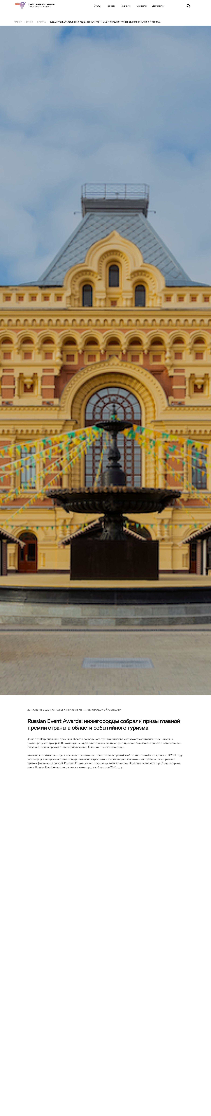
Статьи (97, 6)
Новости (111, 6)
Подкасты (126, 6)
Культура (41, 22)
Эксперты (141, 6)
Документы (158, 6)
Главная (18, 22)
